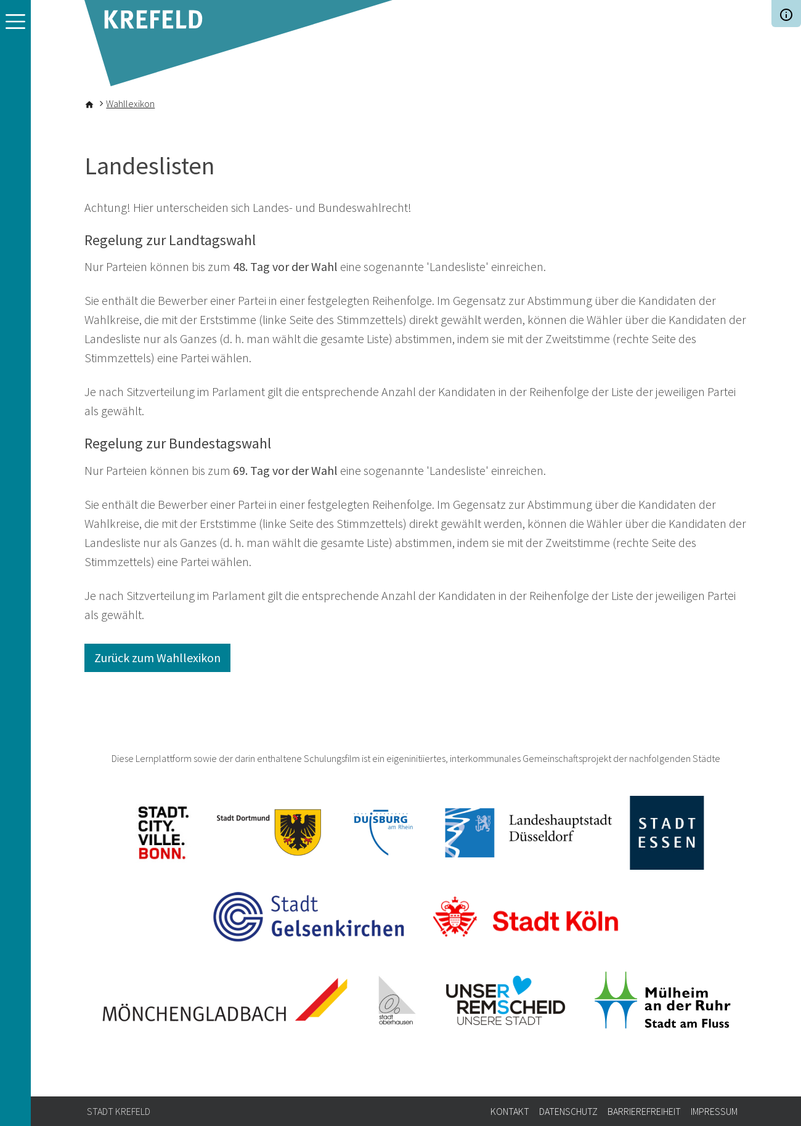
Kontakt (509, 1111)
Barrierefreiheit (644, 1111)
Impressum (714, 1111)
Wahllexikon (130, 103)
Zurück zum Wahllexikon (157, 657)
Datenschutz (568, 1111)
